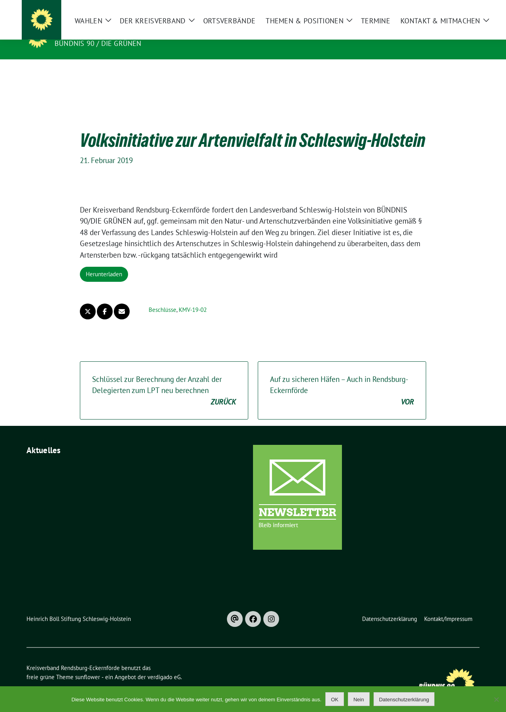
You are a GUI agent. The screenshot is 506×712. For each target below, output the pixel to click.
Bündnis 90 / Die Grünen (98, 43)
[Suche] (454, 7)
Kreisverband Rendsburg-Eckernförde (138, 32)
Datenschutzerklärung (404, 700)
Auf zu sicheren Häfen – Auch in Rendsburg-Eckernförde (342, 378)
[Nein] (496, 699)
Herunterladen (104, 262)
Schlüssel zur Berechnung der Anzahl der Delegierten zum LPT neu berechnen (164, 378)
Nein (358, 700)
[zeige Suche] (465, 7)
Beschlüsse (162, 297)
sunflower (87, 664)
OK (334, 700)
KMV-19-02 (193, 297)
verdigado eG (164, 664)
